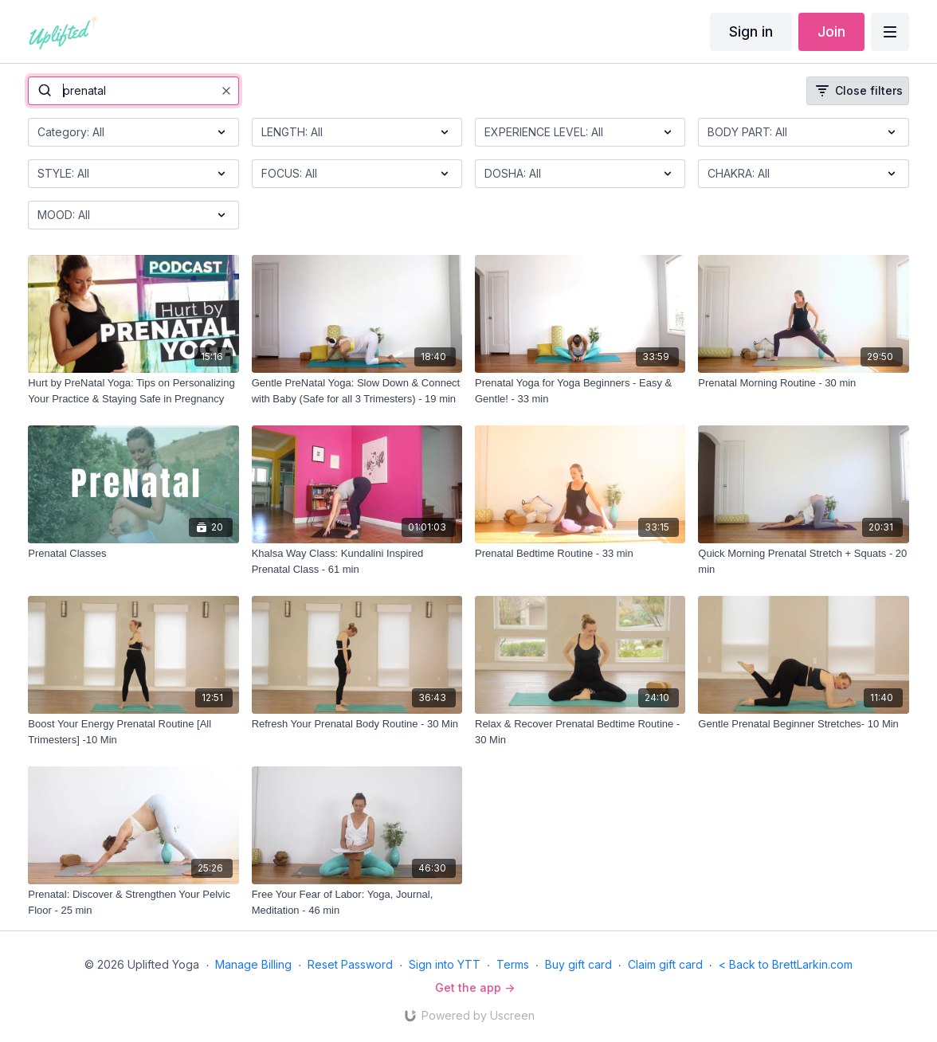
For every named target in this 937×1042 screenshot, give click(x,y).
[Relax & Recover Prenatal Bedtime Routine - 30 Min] (580, 731)
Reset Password (350, 964)
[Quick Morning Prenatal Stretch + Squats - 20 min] (803, 561)
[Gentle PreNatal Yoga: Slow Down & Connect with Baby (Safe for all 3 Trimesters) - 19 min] (357, 390)
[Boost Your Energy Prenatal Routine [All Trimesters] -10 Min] (133, 731)
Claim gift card (665, 964)
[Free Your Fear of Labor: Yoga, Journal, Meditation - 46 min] (357, 902)
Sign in (751, 31)
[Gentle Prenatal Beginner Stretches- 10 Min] (803, 724)
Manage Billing (253, 964)
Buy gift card (578, 964)
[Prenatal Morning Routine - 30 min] (803, 383)
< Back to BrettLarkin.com (786, 964)
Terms (512, 964)
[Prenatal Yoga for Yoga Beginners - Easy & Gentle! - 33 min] (580, 390)
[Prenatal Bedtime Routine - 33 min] (580, 554)
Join (831, 31)
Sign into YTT (444, 964)
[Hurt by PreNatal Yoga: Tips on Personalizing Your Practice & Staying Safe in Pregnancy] (133, 390)
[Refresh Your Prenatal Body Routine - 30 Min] (357, 724)
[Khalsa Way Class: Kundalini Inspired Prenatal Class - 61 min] (357, 561)
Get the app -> (475, 987)
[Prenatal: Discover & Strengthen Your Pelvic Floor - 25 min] (133, 902)
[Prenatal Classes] (133, 554)
